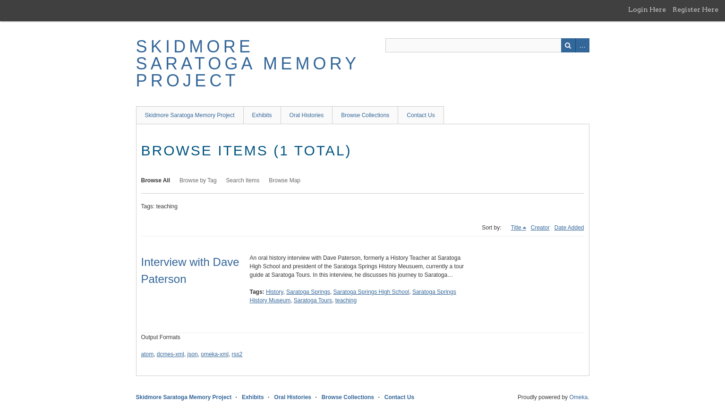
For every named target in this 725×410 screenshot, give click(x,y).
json (193, 354)
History (274, 292)
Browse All (156, 180)
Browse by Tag (198, 180)
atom (147, 354)
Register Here (695, 9)
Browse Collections (365, 115)
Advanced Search (582, 45)
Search (568, 45)
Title (516, 227)
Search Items (243, 180)
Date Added (569, 227)
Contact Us (421, 115)
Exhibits (262, 115)
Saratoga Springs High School (371, 292)
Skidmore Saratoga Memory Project (247, 63)
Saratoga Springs (308, 292)
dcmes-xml (170, 354)
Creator (540, 227)
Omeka (578, 397)
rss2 (237, 354)
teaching (346, 300)
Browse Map (284, 180)
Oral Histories (307, 115)
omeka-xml (215, 354)
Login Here (647, 9)
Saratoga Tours (313, 300)
